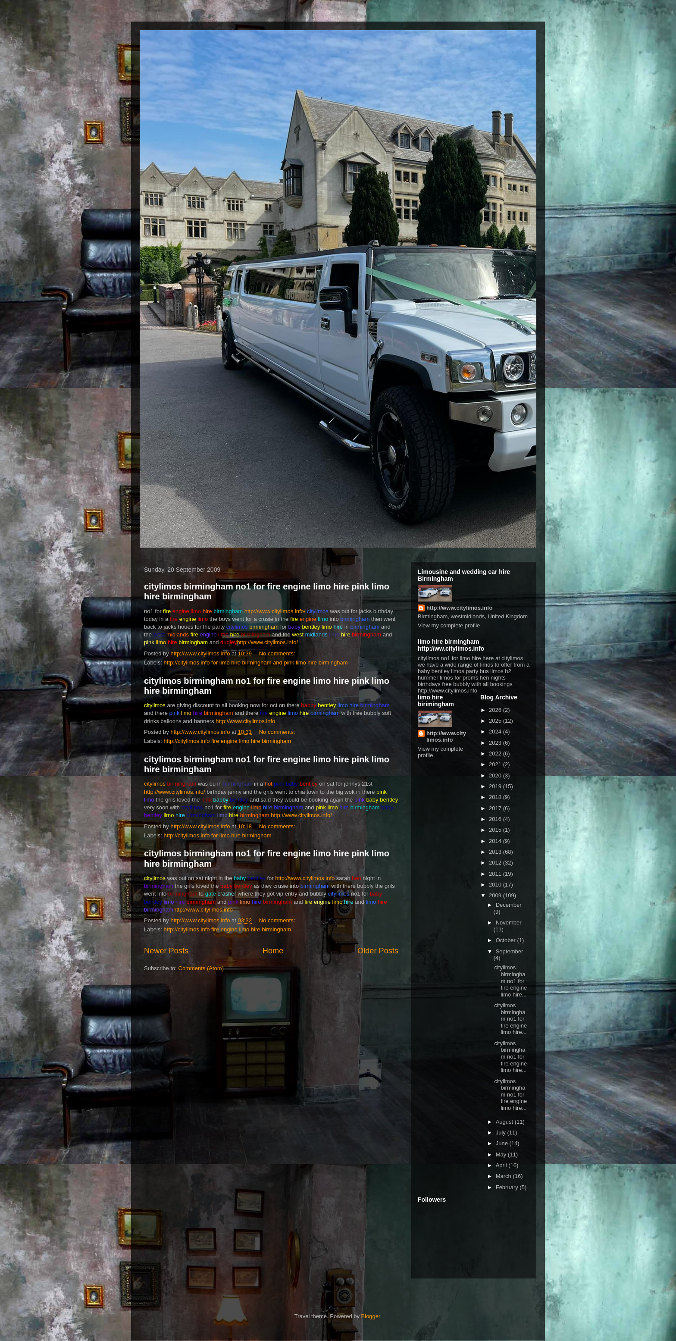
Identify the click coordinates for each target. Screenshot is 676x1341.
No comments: (278, 653)
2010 (496, 884)
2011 (496, 874)
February (508, 1187)
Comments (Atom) (201, 968)
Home (273, 950)
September (509, 951)
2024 (496, 731)
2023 (496, 742)
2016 (496, 819)
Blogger (370, 1316)
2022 (496, 753)
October (506, 940)
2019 (496, 786)
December (509, 905)
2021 (496, 764)
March (504, 1176)
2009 (496, 895)
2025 (496, 720)
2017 (496, 808)
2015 (496, 830)
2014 (496, 841)
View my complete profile (449, 625)
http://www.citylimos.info (245, 721)
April (502, 1165)
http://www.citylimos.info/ (275, 611)
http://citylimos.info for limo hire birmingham (218, 835)
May (502, 1154)
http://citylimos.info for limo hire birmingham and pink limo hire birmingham (256, 662)
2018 (496, 797)
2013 (496, 852)
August (505, 1122)
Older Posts (377, 950)
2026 (496, 710)
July (501, 1132)
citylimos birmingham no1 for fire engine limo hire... (510, 980)
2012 (496, 862)
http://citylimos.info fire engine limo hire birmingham (227, 741)
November (509, 922)
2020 (496, 775)
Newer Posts (166, 950)
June (503, 1143)
